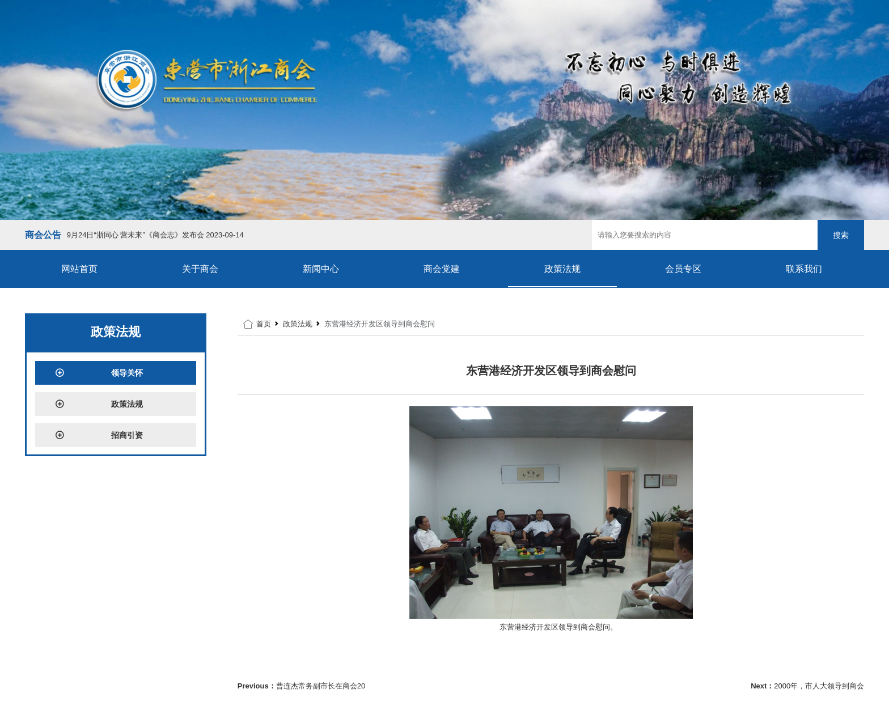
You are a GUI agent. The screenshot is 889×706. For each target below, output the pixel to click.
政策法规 (562, 269)
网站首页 (79, 269)
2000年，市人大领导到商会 (819, 686)
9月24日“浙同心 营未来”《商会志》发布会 (155, 235)
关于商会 (200, 269)
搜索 (841, 235)
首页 (263, 324)
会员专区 (683, 269)
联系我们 (804, 269)
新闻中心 (321, 269)
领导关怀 (99, 373)
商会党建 (442, 269)
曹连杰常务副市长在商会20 (320, 686)
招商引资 (99, 435)
